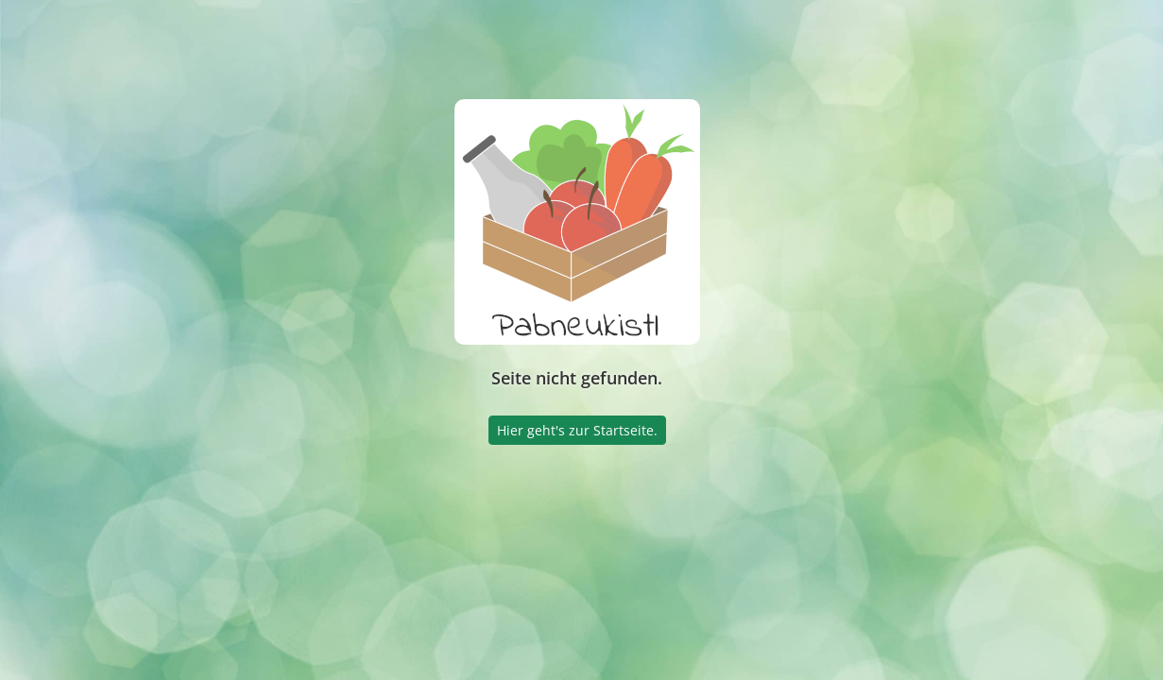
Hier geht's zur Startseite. (577, 430)
